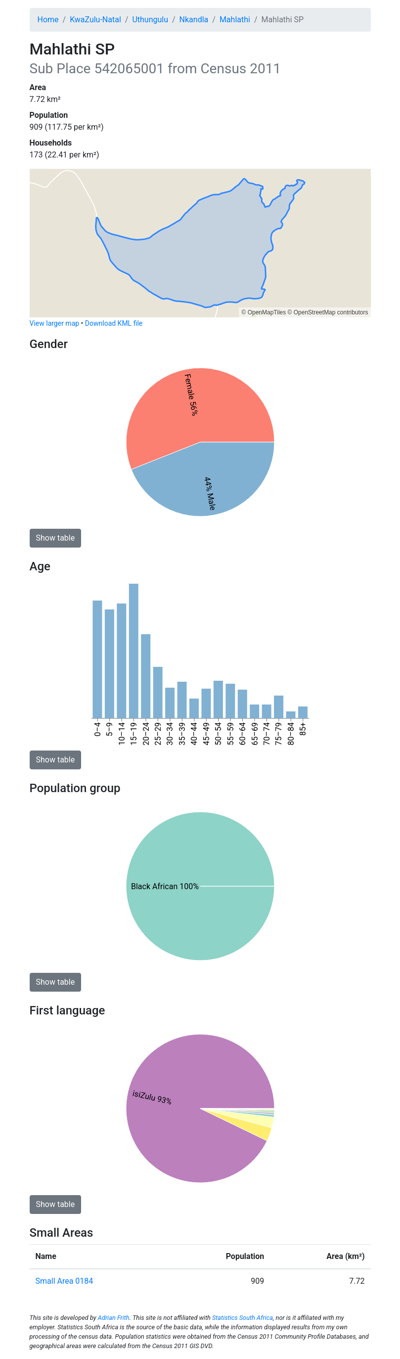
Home (48, 19)
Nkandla (194, 19)
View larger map (55, 323)
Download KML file (113, 323)
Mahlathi (235, 19)
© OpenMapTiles (263, 312)
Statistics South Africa (242, 1317)
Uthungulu (150, 19)
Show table (55, 538)
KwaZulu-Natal (95, 19)
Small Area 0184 (64, 1281)
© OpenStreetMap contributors (328, 312)
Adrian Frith (114, 1317)
